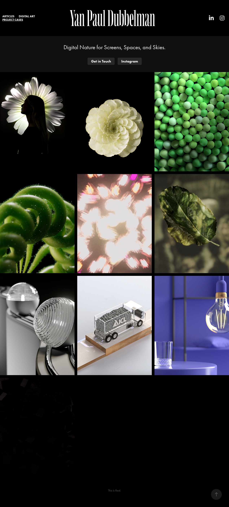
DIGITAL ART (27, 16)
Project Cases (12, 19)
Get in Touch (101, 61)
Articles (8, 16)
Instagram (129, 61)
